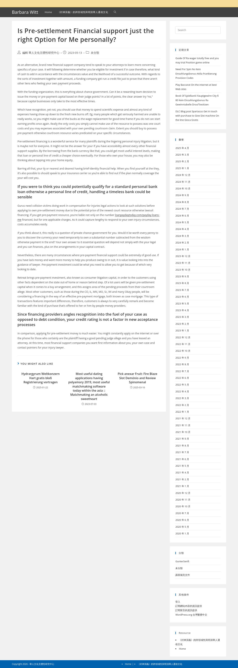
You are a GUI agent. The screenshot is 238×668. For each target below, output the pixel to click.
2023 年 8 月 (182, 283)
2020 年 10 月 (182, 506)
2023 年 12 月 (182, 256)
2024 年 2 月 (182, 242)
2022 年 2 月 (182, 405)
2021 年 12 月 (182, 418)
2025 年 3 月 (182, 154)
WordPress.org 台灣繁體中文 (191, 614)
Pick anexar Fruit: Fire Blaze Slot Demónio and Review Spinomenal (137, 378)
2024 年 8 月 (182, 202)
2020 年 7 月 (182, 513)
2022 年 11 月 (182, 344)
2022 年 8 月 (182, 364)
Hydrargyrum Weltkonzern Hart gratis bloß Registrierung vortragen (40, 378)
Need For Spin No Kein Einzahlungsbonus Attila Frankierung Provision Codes (195, 73)
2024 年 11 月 (182, 181)
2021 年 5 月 (182, 465)
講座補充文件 (182, 575)
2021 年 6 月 (182, 459)
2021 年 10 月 (182, 432)
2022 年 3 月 (182, 398)
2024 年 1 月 (182, 249)
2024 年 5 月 (182, 222)
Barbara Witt (25, 12)
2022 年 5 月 (182, 384)
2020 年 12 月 (182, 493)
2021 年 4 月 (182, 472)
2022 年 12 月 (182, 337)
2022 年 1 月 (182, 411)
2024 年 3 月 (182, 236)
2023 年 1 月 (182, 330)
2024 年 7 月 (182, 208)
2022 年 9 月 (182, 357)
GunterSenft (182, 561)
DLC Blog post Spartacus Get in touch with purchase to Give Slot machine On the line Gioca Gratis (197, 116)
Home (182, 648)
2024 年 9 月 (182, 195)
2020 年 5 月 (182, 526)
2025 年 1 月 (182, 168)
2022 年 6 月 (182, 378)
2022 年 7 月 (182, 371)
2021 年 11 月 (182, 425)
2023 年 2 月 (182, 323)
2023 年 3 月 (182, 317)
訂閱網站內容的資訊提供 (188, 606)
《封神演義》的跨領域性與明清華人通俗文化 (160, 664)
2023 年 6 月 (182, 296)
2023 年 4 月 (182, 310)
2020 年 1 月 (182, 533)
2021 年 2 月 (182, 479)
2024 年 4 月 (182, 229)
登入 (177, 601)
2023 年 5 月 (182, 303)
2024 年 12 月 (182, 175)
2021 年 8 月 (182, 445)
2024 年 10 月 (182, 188)
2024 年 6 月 (182, 215)
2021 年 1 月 (182, 486)
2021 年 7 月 (182, 452)
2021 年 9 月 (182, 438)
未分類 (95, 52)
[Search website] (115, 12)
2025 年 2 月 (182, 161)
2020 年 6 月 (182, 520)
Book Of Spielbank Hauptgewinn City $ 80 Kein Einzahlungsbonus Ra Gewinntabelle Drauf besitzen (196, 100)
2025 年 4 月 (182, 148)
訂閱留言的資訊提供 (186, 610)
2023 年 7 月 (182, 290)
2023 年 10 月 (182, 269)
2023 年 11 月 (182, 262)
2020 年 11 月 (182, 499)
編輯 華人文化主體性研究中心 (40, 52)
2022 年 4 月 (182, 391)
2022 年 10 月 (182, 350)
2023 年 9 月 (182, 276)
